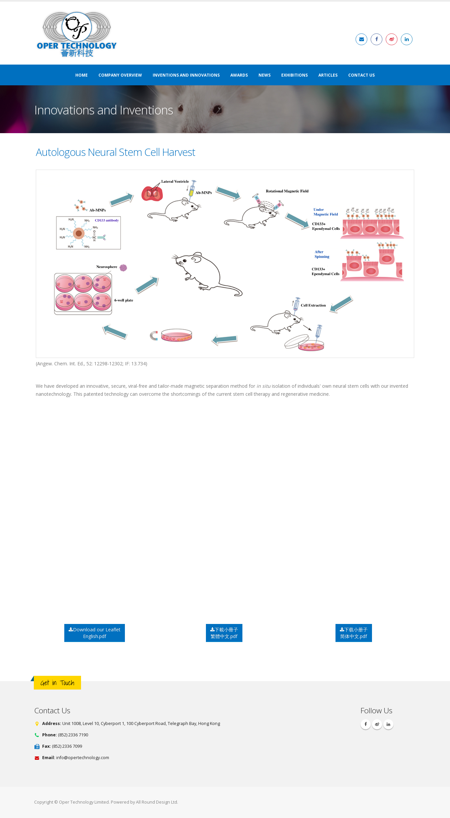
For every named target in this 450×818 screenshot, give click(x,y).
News (264, 75)
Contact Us (361, 75)
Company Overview (120, 75)
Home (81, 75)
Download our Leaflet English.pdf (95, 632)
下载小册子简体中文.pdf (354, 632)
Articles (328, 75)
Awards (239, 75)
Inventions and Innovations (186, 75)
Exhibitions (294, 75)
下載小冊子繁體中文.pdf (224, 632)
